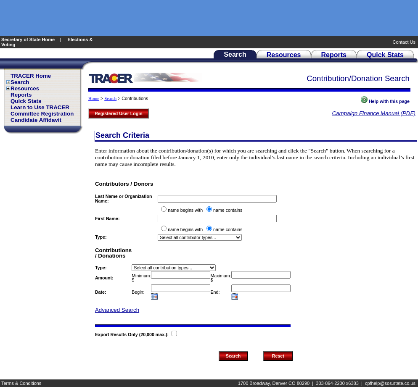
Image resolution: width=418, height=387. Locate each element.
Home (93, 98)
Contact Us (405, 42)
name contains (227, 210)
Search (20, 82)
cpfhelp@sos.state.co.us (390, 383)
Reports (21, 95)
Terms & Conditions (21, 383)
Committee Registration (42, 114)
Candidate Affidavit (36, 120)
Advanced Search (117, 310)
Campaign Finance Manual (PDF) (373, 113)
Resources (25, 88)
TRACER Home (31, 76)
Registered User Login (119, 113)
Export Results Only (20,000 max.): (132, 334)
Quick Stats (26, 101)
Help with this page (385, 101)
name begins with (185, 210)
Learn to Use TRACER (40, 107)
